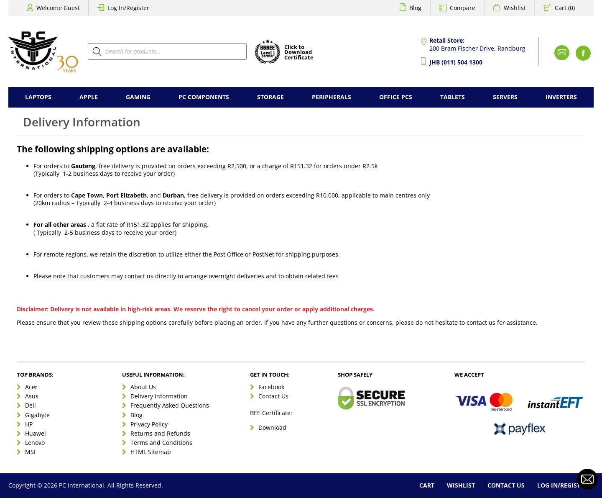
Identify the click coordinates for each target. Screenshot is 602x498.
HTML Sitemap (150, 452)
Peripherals (331, 97)
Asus (31, 396)
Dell (30, 405)
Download (272, 427)
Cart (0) (565, 8)
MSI (30, 452)
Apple (88, 97)
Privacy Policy (149, 424)
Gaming (138, 97)
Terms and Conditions (161, 443)
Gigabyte (37, 415)
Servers (505, 97)
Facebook (271, 387)
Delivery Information (159, 396)
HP (29, 424)
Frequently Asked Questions (169, 405)
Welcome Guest (58, 8)
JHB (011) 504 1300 (455, 62)
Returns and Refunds (160, 433)
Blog (415, 8)
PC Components (204, 97)
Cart (426, 485)
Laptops (38, 97)
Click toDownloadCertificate (299, 53)
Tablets (452, 97)
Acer (31, 387)
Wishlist (515, 8)
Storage (270, 97)
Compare (462, 8)
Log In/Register (128, 8)
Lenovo (35, 443)
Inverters (561, 97)
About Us (143, 387)
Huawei (35, 433)
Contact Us (273, 396)
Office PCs (395, 97)
